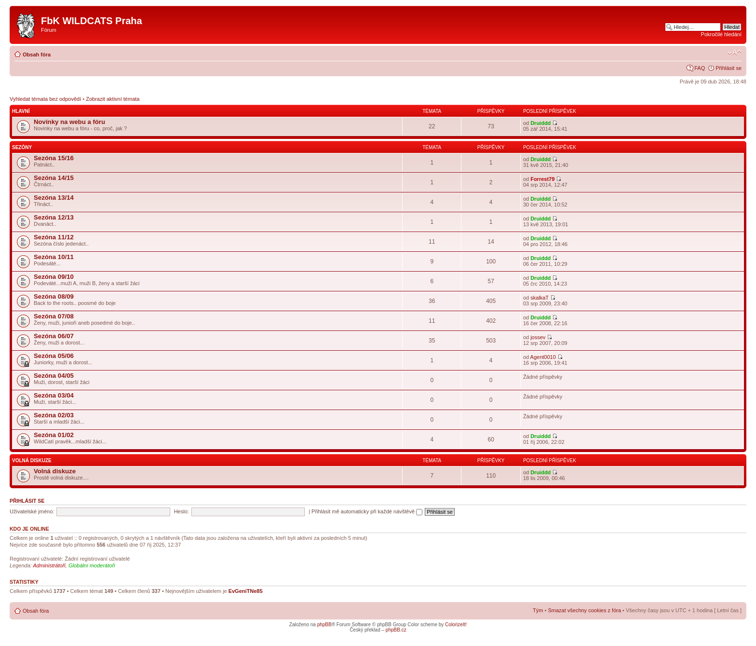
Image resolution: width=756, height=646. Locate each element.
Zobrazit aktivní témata (112, 99)
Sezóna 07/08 (54, 316)
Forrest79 (542, 179)
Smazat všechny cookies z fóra (584, 610)
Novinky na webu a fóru (69, 121)
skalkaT (539, 298)
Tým (538, 610)
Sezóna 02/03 (54, 415)
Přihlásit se (729, 68)
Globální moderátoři (91, 565)
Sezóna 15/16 (54, 158)
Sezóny (22, 147)
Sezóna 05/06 (54, 355)
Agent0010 (543, 357)
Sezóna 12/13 (54, 217)
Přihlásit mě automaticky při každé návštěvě (366, 511)
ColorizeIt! (456, 624)
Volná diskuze (32, 460)
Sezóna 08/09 (54, 296)
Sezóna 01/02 (54, 435)
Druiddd (540, 123)
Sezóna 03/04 (54, 395)
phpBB (324, 624)
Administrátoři (49, 565)
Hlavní (20, 111)
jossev (537, 337)
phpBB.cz (396, 629)
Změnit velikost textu (735, 52)
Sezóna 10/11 (54, 257)
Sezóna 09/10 (54, 276)
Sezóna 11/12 (54, 237)
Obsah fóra (37, 54)
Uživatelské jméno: (32, 511)
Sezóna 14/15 (54, 177)
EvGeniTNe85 (246, 591)
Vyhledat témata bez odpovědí (45, 99)
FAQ (699, 68)
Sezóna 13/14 (54, 197)
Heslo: (181, 511)
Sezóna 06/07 (54, 336)
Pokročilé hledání (721, 34)
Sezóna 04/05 (54, 375)
